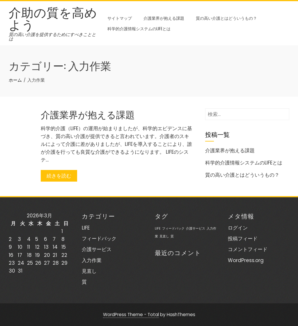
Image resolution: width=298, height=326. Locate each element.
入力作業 (92, 260)
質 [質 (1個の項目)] (172, 236)
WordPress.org (246, 260)
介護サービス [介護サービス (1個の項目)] (195, 228)
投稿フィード (243, 238)
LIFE (86, 227)
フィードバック (99, 238)
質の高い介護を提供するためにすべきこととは (52, 36)
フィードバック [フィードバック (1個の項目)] (173, 228)
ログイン (238, 227)
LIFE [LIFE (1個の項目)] (158, 228)
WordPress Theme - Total (131, 314)
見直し (89, 271)
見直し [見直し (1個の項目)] (164, 236)
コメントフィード (247, 249)
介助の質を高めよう (53, 18)
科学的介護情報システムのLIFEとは (139, 28)
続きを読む (59, 175)
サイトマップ (119, 18)
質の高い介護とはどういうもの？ (226, 18)
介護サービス (96, 249)
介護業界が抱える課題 (163, 18)
